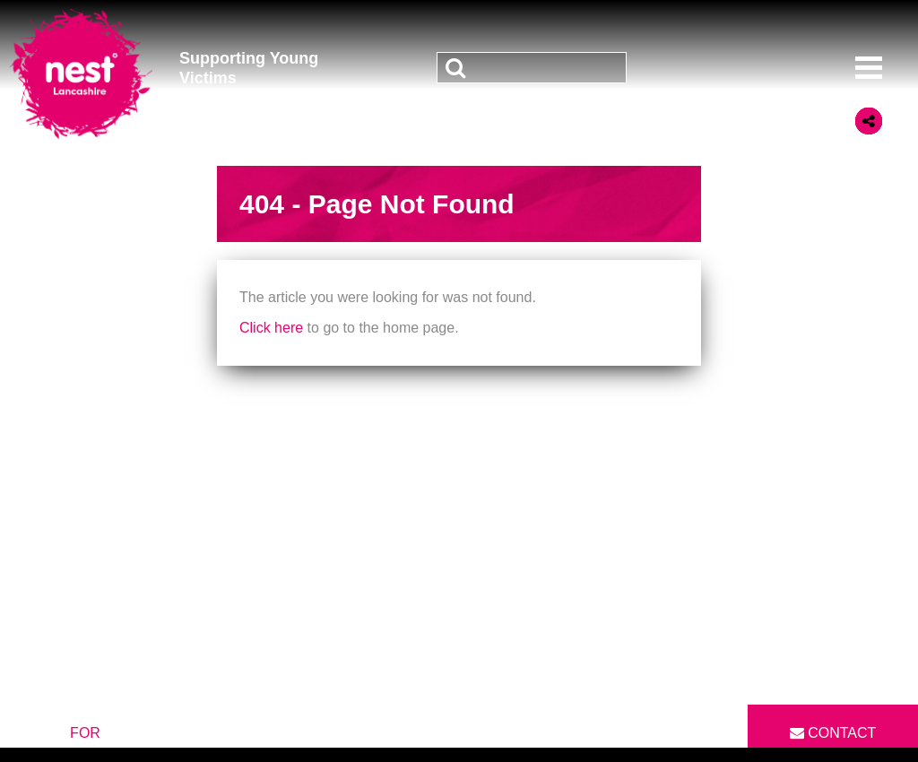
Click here (271, 327)
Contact (833, 732)
